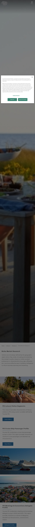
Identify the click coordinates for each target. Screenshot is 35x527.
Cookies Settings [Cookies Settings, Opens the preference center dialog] (16, 95)
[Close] (32, 77)
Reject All (12, 99)
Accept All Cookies (22, 99)
